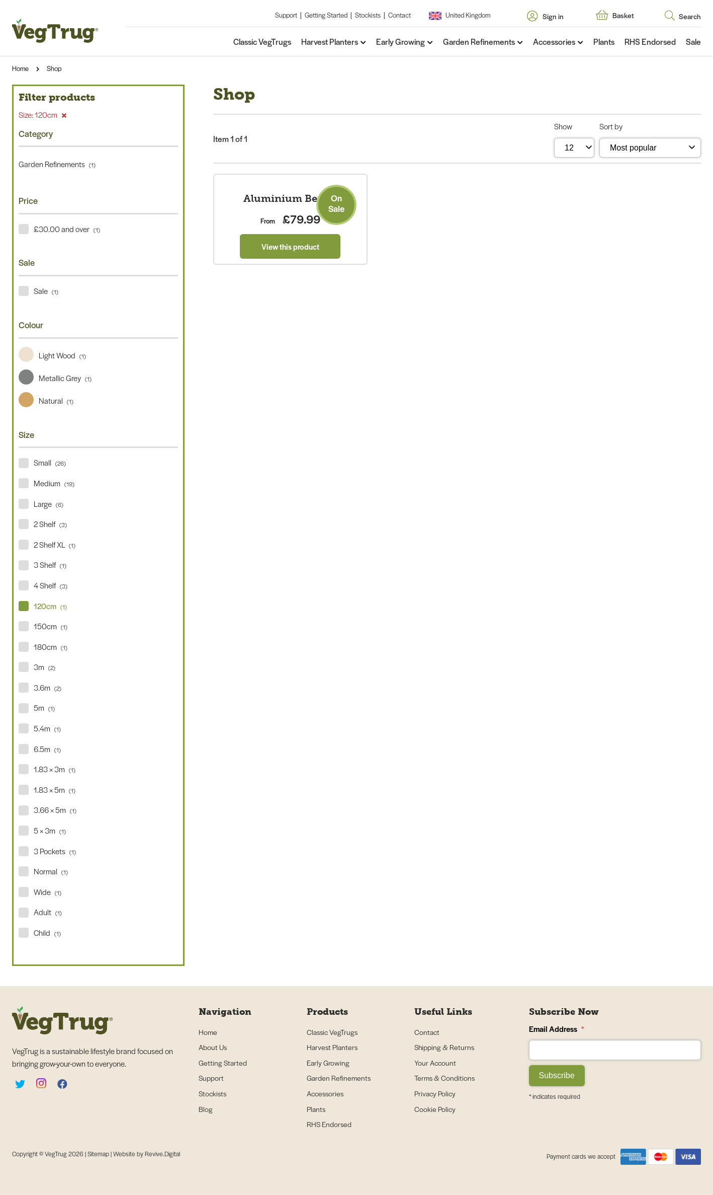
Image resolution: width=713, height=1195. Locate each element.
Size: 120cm (42, 114)
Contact (399, 15)
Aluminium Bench (290, 333)
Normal (51, 871)
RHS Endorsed (650, 41)
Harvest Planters (329, 41)
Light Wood (52, 355)
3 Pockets (55, 851)
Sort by (610, 126)
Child (47, 932)
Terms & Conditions (444, 1078)
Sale (693, 41)
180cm (50, 646)
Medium (54, 483)
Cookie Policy (435, 1109)
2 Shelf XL (54, 544)
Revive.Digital (162, 1153)
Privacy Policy (435, 1093)
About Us (213, 1047)
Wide (47, 891)
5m (44, 707)
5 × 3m (50, 830)
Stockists (368, 15)
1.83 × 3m (54, 769)
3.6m (47, 687)
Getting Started (326, 15)
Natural (46, 400)
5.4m (47, 728)
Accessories (554, 41)
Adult (48, 912)
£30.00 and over (67, 228)
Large (48, 503)
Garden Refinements (479, 41)
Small (50, 462)
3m (44, 666)
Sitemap (99, 1153)
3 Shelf (50, 564)
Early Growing (400, 41)
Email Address (556, 1028)
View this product (290, 381)
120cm (50, 606)
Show (563, 126)
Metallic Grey (55, 377)
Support (286, 15)
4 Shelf (50, 585)
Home (20, 68)
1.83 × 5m (54, 789)
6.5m (47, 748)
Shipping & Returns (444, 1047)
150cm (50, 626)
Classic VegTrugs (262, 41)
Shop (54, 68)
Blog (206, 1109)
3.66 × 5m (55, 809)
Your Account (435, 1063)
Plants (603, 41)
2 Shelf (50, 523)
